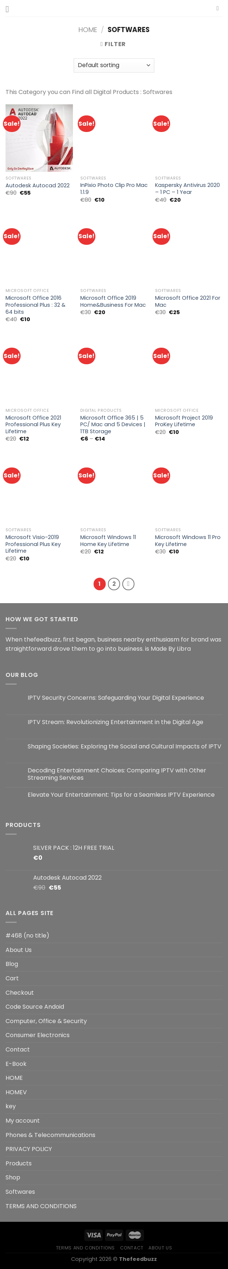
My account (23, 1120)
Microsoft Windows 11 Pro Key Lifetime (188, 540)
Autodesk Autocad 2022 (38, 185)
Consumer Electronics (38, 1035)
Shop (13, 1177)
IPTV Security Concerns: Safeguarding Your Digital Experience (116, 697)
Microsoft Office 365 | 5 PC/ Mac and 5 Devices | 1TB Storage (112, 424)
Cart (12, 978)
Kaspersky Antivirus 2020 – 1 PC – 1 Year (187, 188)
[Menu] (10, 9)
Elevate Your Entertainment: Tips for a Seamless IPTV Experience (121, 794)
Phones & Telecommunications (50, 1135)
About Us (19, 950)
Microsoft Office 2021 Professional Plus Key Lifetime (33, 424)
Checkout (20, 992)
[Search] (219, 8)
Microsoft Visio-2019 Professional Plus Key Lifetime (33, 544)
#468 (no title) (27, 935)
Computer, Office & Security (46, 1021)
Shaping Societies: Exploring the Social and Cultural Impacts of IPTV (124, 746)
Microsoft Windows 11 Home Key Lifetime (108, 540)
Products (19, 1163)
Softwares (20, 1192)
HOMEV (16, 1092)
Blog (12, 964)
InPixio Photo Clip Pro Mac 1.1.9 (114, 188)
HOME (14, 1078)
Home (87, 29)
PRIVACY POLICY (29, 1149)
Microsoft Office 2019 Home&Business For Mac (113, 301)
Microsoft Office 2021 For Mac (187, 301)
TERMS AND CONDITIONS (41, 1206)
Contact (18, 1049)
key (11, 1106)
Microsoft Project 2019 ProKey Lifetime (184, 421)
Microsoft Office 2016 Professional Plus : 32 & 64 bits (36, 305)
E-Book (16, 1064)
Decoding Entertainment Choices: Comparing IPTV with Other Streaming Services (117, 774)
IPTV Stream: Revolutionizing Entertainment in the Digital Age (115, 722)
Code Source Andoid (35, 1006)
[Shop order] (114, 65)
